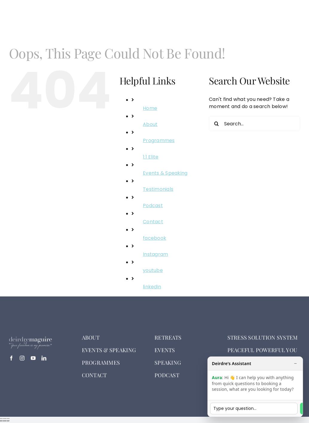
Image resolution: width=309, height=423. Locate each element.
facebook (154, 238)
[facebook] (11, 360)
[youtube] (33, 360)
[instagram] (22, 360)
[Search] (216, 123)
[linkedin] (44, 360)
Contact (153, 221)
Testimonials (158, 189)
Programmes (159, 140)
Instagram (155, 254)
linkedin (152, 286)
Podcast (153, 205)
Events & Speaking (165, 173)
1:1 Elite (150, 156)
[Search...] (254, 123)
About (150, 124)
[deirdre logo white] (41, 12)
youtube (153, 270)
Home (150, 108)
